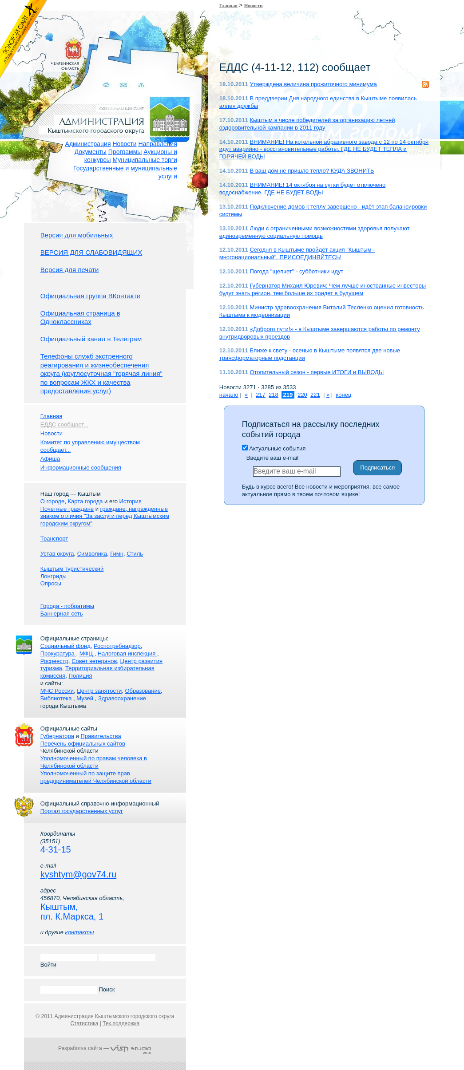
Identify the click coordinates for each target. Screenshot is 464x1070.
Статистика (84, 1023)
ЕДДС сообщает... (64, 424)
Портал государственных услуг (81, 811)
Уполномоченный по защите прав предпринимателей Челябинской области (95, 777)
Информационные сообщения (80, 467)
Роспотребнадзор (117, 646)
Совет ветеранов (94, 661)
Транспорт (54, 538)
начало (228, 394)
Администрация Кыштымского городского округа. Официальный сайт (109, 109)
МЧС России (57, 690)
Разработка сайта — (104, 1048)
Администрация (88, 143)
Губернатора (57, 736)
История (130, 501)
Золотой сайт (24, 39)
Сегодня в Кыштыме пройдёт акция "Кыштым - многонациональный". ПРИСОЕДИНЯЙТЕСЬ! (297, 253)
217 (261, 394)
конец (343, 394)
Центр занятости (99, 690)
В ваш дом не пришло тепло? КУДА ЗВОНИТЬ (312, 170)
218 (273, 394)
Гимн (116, 553)
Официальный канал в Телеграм (91, 339)
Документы (91, 151)
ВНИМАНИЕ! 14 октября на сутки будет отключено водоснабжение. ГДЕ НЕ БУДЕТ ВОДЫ (302, 189)
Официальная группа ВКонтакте (90, 296)
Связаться (116, 74)
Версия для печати (69, 269)
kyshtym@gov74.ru (78, 874)
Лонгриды (53, 576)
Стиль (135, 553)
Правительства (100, 736)
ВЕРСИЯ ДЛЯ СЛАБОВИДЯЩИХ (91, 252)
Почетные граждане (67, 508)
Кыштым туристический (72, 568)
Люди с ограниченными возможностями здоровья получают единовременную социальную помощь (314, 232)
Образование (143, 690)
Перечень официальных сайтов (82, 743)
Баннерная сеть (61, 613)
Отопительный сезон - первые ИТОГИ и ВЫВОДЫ (317, 372)
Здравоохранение (122, 698)
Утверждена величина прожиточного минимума (313, 84)
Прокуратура (58, 653)
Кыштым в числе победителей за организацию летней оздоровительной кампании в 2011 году (307, 124)
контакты (79, 932)
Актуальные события (273, 448)
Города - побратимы (67, 606)
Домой (99, 74)
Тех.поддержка (121, 1023)
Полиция (80, 675)
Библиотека (56, 698)
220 (302, 394)
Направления (157, 143)
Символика (92, 553)
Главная (228, 5)
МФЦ (87, 653)
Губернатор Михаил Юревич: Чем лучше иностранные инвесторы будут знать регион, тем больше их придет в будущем (322, 289)
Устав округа (57, 553)
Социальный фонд (65, 646)
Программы (125, 151)
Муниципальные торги (144, 159)
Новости (124, 143)
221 (315, 394)
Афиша (50, 458)
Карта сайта (133, 74)
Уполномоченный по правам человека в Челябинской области (93, 762)
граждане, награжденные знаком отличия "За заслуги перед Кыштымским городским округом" (104, 516)
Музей (85, 698)
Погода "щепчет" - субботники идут (296, 271)
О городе (52, 501)
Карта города (85, 501)
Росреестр (54, 661)
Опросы (50, 583)
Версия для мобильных (76, 235)
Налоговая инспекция (127, 653)
